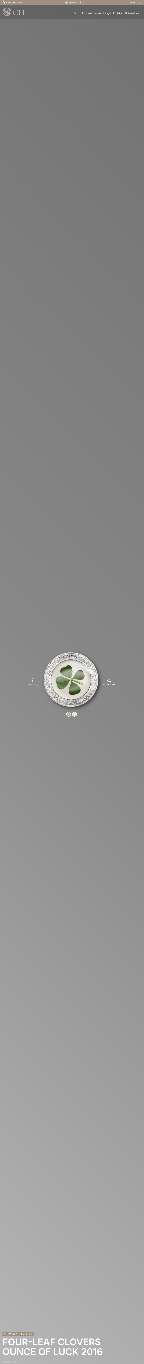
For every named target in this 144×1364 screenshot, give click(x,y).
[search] (76, 13)
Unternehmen (132, 13)
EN (82, 2)
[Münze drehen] (109, 682)
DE (78, 2)
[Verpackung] (32, 682)
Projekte (118, 13)
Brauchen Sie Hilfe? (14, 2)
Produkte (87, 13)
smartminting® (103, 13)
